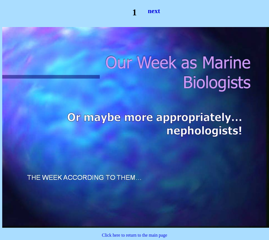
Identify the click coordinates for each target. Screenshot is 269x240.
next (154, 10)
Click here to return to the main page (134, 235)
